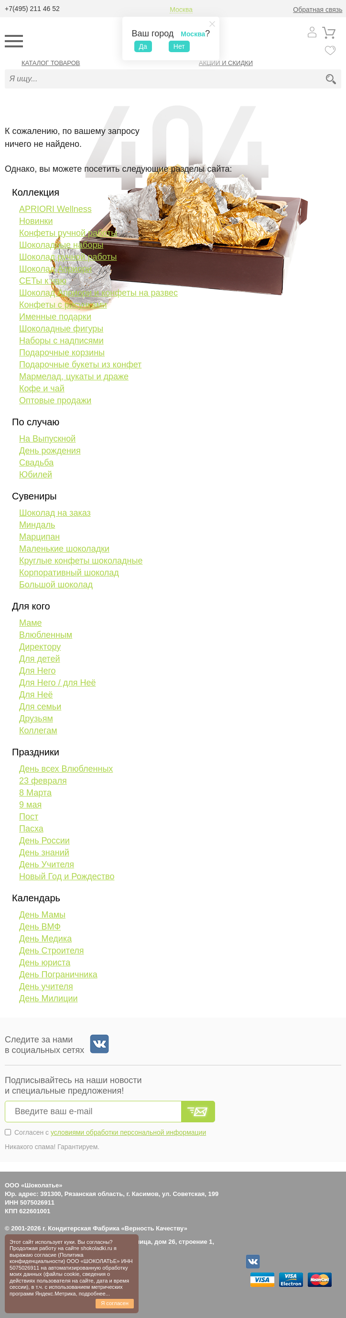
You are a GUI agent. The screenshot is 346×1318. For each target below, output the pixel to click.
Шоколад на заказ (55, 513)
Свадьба (36, 462)
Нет (179, 46)
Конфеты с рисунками (63, 305)
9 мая (30, 804)
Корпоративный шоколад (69, 572)
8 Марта (35, 792)
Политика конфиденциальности (47, 1258)
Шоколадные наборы (61, 245)
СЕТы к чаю (42, 281)
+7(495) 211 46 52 (32, 8)
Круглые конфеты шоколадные (80, 560)
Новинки (36, 221)
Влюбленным (45, 635)
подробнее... (94, 1293)
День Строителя (51, 950)
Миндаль (37, 525)
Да (143, 46)
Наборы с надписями (61, 340)
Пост (28, 816)
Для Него (37, 671)
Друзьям (36, 718)
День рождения (50, 450)
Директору (40, 647)
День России (44, 840)
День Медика (45, 938)
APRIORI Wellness (55, 209)
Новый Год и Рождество (66, 876)
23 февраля (43, 781)
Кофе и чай (42, 388)
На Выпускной (47, 438)
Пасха (31, 828)
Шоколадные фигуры (61, 328)
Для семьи (40, 706)
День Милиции (48, 998)
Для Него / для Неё (57, 682)
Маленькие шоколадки (64, 549)
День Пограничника (58, 974)
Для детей (39, 659)
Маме (30, 623)
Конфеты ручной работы (68, 233)
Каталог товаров (51, 62)
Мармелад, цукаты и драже (74, 376)
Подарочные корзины (62, 352)
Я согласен (115, 1303)
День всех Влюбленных (66, 769)
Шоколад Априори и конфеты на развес (98, 293)
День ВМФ (40, 926)
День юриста (44, 962)
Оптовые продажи (55, 400)
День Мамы (42, 914)
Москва (181, 9)
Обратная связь (317, 9)
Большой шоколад (56, 584)
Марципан (39, 537)
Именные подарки (55, 316)
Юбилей (35, 474)
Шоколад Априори (55, 269)
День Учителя (46, 864)
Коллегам (38, 730)
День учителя (46, 986)
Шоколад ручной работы (68, 257)
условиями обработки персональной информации (128, 1132)
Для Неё (36, 694)
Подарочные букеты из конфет (80, 364)
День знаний (44, 852)
